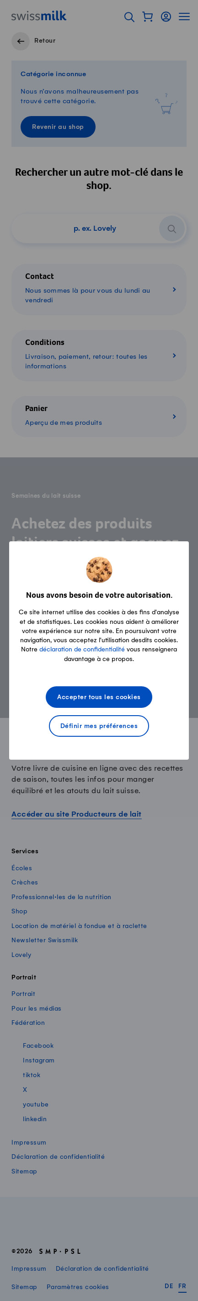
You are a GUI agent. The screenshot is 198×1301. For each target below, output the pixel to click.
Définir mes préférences (99, 726)
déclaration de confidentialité (82, 649)
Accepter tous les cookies (99, 697)
